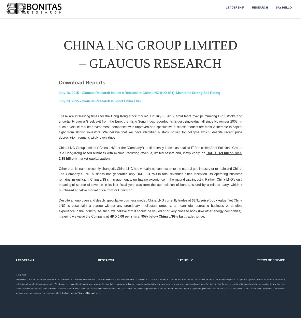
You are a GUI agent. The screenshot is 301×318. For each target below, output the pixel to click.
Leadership (235, 7)
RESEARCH (106, 260)
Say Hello (284, 7)
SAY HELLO (185, 260)
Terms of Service (86, 293)
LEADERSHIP (25, 260)
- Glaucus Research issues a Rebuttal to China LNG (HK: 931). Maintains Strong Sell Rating (139, 93)
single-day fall (194, 121)
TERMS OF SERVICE (271, 260)
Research (260, 7)
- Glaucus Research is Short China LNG (100, 101)
